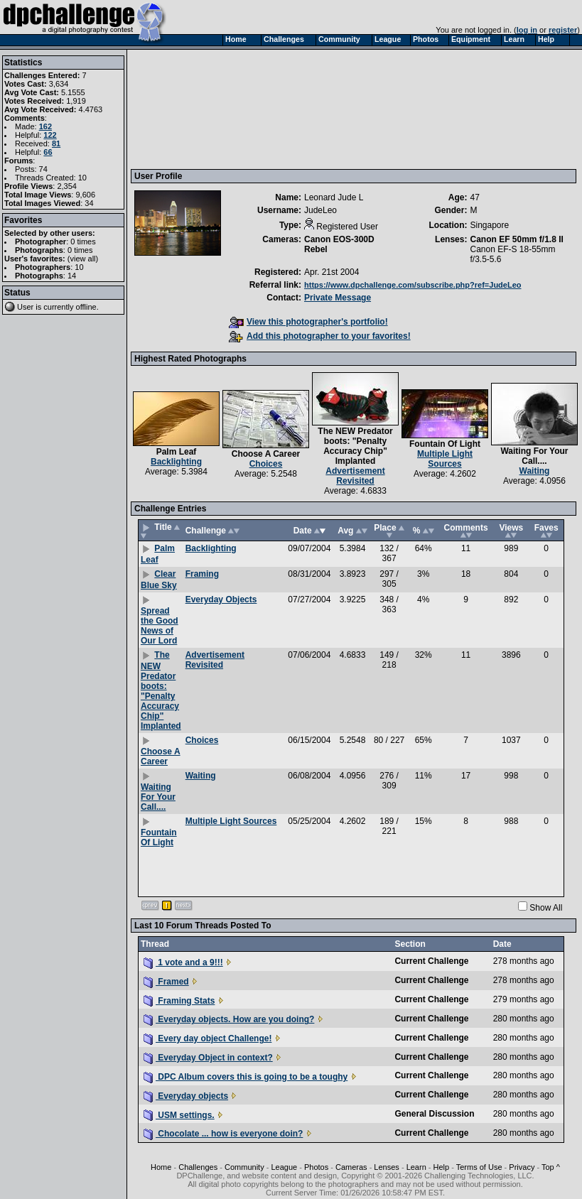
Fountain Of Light (444, 444)
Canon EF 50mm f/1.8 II (516, 239)
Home (161, 1167)
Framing (202, 574)
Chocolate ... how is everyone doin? (223, 1134)
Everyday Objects (221, 599)
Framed (166, 982)
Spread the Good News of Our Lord (159, 626)
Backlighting (176, 462)
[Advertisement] (200, 108)
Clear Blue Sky (159, 579)
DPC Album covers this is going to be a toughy (245, 1077)
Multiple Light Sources (445, 459)
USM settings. (179, 1115)
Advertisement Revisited (354, 476)
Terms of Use (479, 1167)
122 (49, 135)
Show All (545, 908)
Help (441, 1167)
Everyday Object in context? (208, 1058)
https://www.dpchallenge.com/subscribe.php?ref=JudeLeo (413, 285)
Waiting (534, 471)
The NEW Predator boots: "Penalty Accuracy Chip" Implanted (355, 446)
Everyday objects (186, 1096)
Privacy (521, 1167)
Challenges (197, 1167)
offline (86, 307)
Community (244, 1167)
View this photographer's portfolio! (308, 322)
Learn (416, 1167)
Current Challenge (431, 961)
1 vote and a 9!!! (183, 962)
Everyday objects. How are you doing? (229, 1019)
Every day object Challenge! (207, 1038)
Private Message (337, 298)
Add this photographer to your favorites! (320, 336)
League (284, 1167)
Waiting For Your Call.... (534, 456)
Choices (266, 464)
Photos (316, 1167)
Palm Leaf (176, 452)
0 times (82, 241)
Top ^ (550, 1167)
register (563, 30)
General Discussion (434, 1114)
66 (47, 152)
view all (83, 258)
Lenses (386, 1167)
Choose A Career (266, 454)
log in (527, 30)
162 (45, 126)
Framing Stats (179, 1001)
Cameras (351, 1167)
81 (56, 143)
